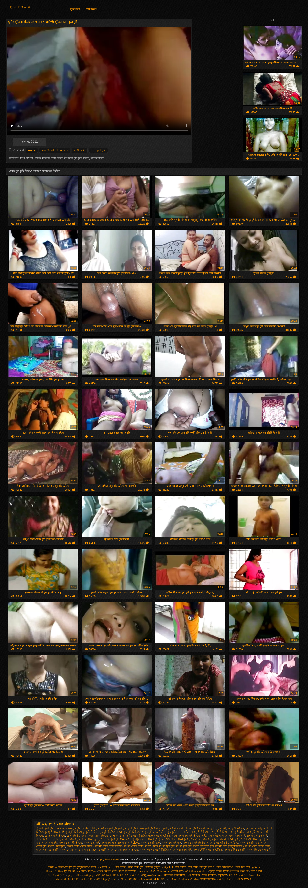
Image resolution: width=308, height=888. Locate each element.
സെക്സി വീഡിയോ (107, 875)
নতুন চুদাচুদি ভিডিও (159, 835)
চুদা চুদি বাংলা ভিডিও (20, 7)
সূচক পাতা (75, 9)
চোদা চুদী (250, 832)
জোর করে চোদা (242, 867)
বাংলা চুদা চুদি (95, 839)
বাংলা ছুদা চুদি (166, 846)
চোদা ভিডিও (74, 835)
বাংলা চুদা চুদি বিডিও (214, 839)
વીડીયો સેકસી (160, 879)
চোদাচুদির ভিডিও (72, 879)
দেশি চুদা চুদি (117, 835)
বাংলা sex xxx (193, 875)
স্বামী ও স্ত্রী (79, 150)
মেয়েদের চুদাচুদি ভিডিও (107, 879)
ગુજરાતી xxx (125, 879)
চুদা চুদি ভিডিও (153, 828)
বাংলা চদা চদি (43, 839)
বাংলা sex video (243, 879)
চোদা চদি (183, 832)
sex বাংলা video (105, 867)
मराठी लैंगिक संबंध (207, 879)
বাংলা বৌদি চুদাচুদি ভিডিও (207, 849)
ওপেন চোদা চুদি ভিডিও (95, 828)
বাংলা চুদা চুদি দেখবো (189, 839)
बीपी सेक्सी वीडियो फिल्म (174, 875)
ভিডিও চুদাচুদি (88, 875)
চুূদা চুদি (172, 832)
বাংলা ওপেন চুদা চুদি (233, 835)
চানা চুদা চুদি (98, 150)
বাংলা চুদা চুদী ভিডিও (70, 842)
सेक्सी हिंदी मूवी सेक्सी (107, 871)
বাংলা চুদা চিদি (78, 839)
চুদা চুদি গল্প (69, 871)
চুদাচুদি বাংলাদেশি (55, 832)
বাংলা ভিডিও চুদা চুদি (258, 849)
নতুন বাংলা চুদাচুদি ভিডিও (185, 835)
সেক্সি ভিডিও (180, 867)
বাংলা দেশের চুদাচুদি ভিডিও (123, 849)
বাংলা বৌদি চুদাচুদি (180, 849)
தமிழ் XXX (167, 867)
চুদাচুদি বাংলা (73, 875)
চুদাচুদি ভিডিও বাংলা (111, 832)
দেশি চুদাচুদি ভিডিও (136, 835)
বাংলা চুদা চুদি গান (136, 839)
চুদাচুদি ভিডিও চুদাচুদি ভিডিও (82, 832)
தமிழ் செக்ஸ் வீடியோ (196, 871)
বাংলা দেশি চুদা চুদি (203, 846)
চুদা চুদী (222, 828)
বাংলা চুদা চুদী (49, 842)
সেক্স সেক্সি (193, 867)
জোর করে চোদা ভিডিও (95, 835)
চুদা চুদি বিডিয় (136, 828)
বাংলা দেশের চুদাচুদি (95, 849)
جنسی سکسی (155, 875)
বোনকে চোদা (177, 871)
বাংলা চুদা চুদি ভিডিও (239, 839)
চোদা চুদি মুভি (236, 832)
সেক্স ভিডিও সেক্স (225, 879)
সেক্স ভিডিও (120, 867)
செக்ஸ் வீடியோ (190, 879)
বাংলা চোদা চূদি (56, 846)
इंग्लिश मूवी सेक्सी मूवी (239, 871)
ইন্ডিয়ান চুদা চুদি (44, 828)
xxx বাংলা (81, 871)
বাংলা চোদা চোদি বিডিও (80, 846)
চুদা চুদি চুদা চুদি (117, 828)
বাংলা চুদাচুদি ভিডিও (194, 842)
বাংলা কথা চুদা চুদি (257, 835)
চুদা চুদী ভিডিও (235, 828)
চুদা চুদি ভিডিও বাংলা (175, 828)
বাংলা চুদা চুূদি (91, 842)
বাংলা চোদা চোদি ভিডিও (109, 846)
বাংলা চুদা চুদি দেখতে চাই (162, 839)
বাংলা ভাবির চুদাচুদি (235, 849)
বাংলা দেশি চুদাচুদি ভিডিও (229, 846)
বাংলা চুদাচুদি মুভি (249, 842)
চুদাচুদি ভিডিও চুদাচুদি (219, 871)
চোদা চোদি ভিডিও (55, 835)
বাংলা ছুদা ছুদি (183, 846)
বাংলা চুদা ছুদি (108, 842)
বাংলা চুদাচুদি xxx (150, 842)
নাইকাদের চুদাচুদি (211, 835)
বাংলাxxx (52, 867)
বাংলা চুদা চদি (60, 839)
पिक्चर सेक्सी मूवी (209, 875)
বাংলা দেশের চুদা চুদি (71, 849)
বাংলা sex (92, 871)
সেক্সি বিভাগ (91, 9)
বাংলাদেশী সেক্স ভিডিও (130, 875)
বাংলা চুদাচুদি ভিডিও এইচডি (222, 842)
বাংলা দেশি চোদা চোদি (257, 846)
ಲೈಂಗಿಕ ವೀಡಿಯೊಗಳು (160, 871)
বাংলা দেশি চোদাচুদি (47, 849)
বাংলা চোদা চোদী (133, 846)
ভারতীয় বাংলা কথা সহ (54, 150)
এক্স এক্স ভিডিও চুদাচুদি (68, 828)
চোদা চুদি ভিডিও (207, 867)
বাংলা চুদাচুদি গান (171, 842)
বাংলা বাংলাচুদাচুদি (128, 871)
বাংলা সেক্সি (133, 867)
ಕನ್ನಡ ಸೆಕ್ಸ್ (222, 875)
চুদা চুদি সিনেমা (196, 828)
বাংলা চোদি (151, 846)
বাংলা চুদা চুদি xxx (114, 839)
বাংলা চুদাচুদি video (128, 842)
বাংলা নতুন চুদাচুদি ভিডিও (154, 849)
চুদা (142, 867)
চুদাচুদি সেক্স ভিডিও (155, 832)
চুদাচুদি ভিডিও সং (133, 832)
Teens (32, 150)
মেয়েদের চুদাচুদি (152, 867)
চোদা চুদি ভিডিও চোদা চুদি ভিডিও (208, 832)
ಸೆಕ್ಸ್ (144, 875)
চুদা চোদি (251, 828)
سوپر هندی (143, 871)
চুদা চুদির (211, 828)
